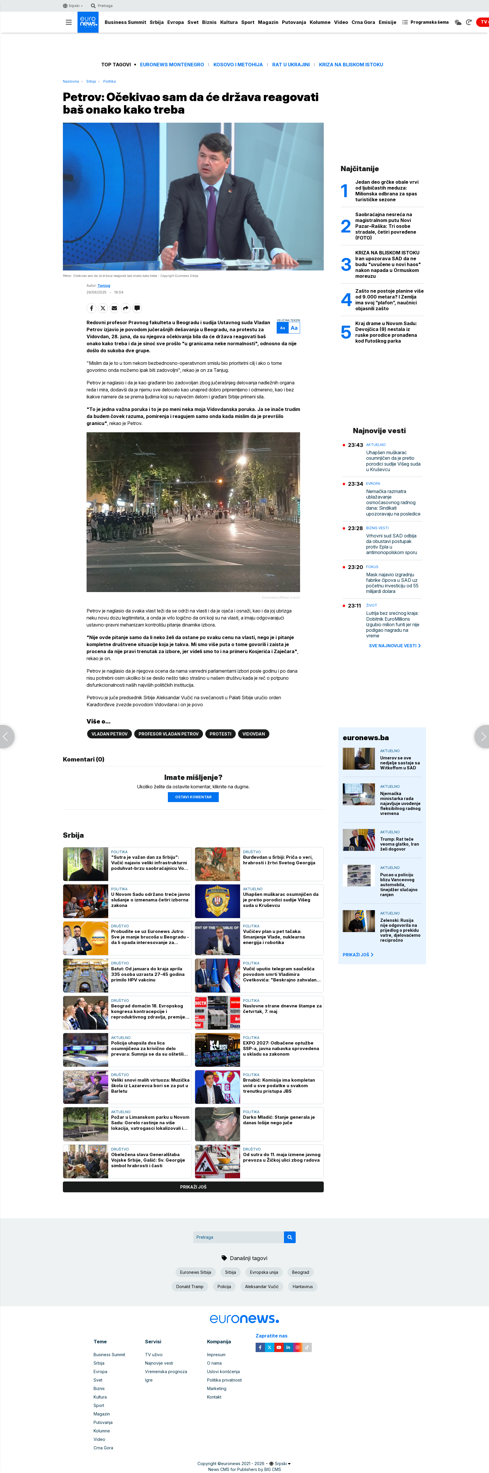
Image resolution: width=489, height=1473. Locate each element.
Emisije (387, 22)
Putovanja (294, 22)
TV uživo (154, 1354)
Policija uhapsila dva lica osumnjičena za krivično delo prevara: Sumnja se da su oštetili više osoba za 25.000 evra (147, 1048)
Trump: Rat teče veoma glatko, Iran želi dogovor (399, 844)
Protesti (220, 733)
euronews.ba (366, 737)
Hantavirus (303, 1286)
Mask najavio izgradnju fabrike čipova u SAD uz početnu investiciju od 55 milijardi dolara (392, 583)
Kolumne (320, 22)
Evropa (175, 22)
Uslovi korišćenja (223, 1371)
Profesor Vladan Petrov (169, 733)
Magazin (268, 22)
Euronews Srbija (195, 1272)
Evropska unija (264, 1272)
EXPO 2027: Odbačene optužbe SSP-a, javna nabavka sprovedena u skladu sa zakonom (281, 1048)
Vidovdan (253, 733)
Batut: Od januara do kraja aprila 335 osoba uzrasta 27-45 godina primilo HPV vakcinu (148, 974)
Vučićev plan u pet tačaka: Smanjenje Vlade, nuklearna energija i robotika (274, 937)
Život (371, 605)
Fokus (372, 567)
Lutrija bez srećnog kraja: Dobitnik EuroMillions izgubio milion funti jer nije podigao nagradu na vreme (392, 624)
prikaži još (193, 1186)
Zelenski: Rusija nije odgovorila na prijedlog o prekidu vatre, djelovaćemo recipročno (400, 930)
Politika (109, 81)
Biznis (209, 22)
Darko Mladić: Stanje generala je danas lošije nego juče (279, 1119)
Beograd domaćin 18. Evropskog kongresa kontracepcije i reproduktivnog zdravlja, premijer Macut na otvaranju (149, 1011)
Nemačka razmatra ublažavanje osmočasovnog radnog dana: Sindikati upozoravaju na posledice (393, 503)
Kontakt (214, 1396)
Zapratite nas (275, 1335)
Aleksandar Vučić (262, 1286)
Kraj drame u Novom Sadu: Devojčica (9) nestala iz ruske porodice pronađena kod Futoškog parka (386, 332)
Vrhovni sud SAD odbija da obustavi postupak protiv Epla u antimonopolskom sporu (391, 544)
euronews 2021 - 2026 (242, 1463)
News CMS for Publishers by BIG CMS (244, 1469)
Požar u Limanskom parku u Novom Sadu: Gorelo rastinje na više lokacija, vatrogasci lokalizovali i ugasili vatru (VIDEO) (150, 1122)
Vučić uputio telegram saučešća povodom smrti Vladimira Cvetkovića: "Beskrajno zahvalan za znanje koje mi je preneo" (279, 974)
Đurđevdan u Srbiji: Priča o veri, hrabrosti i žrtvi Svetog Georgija (279, 859)
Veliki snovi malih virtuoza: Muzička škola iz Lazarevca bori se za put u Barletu (150, 1085)
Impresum (216, 1354)
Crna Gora (363, 22)
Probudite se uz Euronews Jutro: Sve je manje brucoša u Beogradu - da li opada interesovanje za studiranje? (150, 937)
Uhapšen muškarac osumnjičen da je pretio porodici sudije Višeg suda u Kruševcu (280, 899)
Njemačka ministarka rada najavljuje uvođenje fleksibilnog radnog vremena (400, 803)
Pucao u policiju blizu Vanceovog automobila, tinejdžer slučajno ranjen (399, 884)
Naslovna (71, 81)
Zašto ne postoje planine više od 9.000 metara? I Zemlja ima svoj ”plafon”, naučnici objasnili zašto (389, 299)
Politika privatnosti (224, 1379)
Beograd (300, 1272)
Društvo (252, 852)
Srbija (157, 22)
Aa (282, 328)
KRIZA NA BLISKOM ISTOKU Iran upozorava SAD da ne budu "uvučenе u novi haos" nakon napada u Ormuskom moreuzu (388, 264)
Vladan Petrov (110, 733)
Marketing (216, 1388)
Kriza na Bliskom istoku (351, 64)
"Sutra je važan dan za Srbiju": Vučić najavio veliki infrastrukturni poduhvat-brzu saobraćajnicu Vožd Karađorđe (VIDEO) (150, 862)
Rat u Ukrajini (291, 64)
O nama (214, 1363)
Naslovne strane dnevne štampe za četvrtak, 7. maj (282, 1008)
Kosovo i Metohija (238, 64)
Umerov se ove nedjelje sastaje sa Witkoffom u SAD (400, 762)
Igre (149, 1379)
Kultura (229, 22)
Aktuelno (253, 889)
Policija (224, 1286)
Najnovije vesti (159, 1363)
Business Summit (125, 22)
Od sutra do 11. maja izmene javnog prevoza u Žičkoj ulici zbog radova (282, 1157)
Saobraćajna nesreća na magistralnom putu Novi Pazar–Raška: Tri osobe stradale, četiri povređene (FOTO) (385, 226)
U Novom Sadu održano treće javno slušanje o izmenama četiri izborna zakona (150, 899)
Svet (193, 22)
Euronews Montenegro (172, 64)
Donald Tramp (190, 1286)
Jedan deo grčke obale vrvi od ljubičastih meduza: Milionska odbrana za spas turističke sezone (387, 190)
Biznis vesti (377, 528)
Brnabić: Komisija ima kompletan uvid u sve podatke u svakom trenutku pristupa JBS (279, 1085)
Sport (247, 22)
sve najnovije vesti (395, 645)
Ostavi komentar (193, 797)
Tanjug (103, 285)
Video (341, 22)
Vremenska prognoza (166, 1371)
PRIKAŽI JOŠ (358, 954)
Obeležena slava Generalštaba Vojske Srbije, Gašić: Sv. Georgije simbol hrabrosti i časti (148, 1160)
